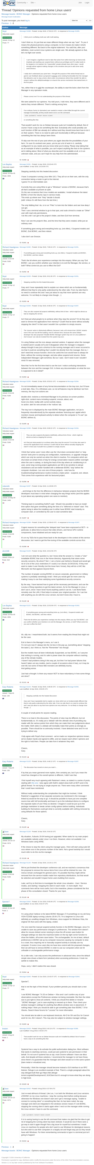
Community (22, 3)
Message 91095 (25, 381)
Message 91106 (25, 831)
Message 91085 (73, 31)
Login (87, 3)
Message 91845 (25, 976)
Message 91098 (25, 522)
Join (80, 3)
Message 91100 (25, 551)
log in (27, 21)
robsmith (6, 486)
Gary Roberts (7, 687)
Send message (7, 37)
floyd (4, 31)
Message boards (8, 14)
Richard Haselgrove (11, 247)
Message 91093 (25, 276)
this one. (35, 783)
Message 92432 (25, 1088)
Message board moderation (11, 17)
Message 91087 (72, 306)
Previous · (6, 23)
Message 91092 (25, 247)
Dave (6, 832)
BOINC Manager (23, 14)
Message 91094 (25, 306)
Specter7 (6, 902)
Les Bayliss (7, 164)
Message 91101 (25, 605)
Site (33, 3)
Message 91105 (25, 761)
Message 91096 (25, 428)
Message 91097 (25, 486)
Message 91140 (25, 863)
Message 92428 (25, 1028)
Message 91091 (25, 164)
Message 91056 (73, 901)
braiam (5, 1029)
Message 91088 (25, 31)
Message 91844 (25, 901)
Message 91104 (25, 687)
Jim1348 (5, 551)
